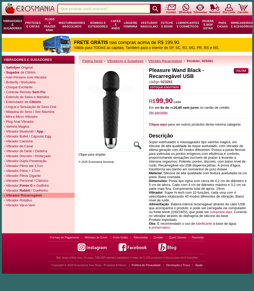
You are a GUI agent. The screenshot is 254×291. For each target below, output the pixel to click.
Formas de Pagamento (64, 237)
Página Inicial (92, 61)
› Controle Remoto (24, 92)
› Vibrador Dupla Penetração (25, 161)
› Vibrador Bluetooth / (23, 131)
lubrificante (204, 223)
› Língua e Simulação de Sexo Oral (30, 107)
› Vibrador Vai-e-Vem (19, 205)
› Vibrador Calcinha (18, 141)
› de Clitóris (19, 72)
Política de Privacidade (146, 265)
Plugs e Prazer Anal (49, 25)
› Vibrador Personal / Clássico (26, 181)
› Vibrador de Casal (18, 146)
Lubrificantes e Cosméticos (187, 24)
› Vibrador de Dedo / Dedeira (25, 151)
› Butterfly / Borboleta (19, 82)
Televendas (140, 237)
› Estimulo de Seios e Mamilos (26, 97)
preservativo (161, 227)
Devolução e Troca (178, 265)
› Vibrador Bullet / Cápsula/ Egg (27, 136)
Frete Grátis (120, 237)
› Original (18, 67)
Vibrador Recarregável (165, 61)
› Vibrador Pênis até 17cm (23, 166)
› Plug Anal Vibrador (19, 121)
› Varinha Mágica (16, 126)
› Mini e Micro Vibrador (21, 117)
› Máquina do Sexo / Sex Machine (29, 112)
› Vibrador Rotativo (18, 200)
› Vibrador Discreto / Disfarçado (27, 156)
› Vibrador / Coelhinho (26, 190)
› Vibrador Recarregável (23, 195)
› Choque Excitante (18, 87)
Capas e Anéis (116, 24)
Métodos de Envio (96, 237)
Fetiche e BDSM (167, 24)
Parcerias (198, 237)
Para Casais (222, 24)
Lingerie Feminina (130, 24)
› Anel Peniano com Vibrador (25, 77)
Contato (158, 237)
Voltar (241, 70)
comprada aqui (221, 212)
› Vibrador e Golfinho (26, 185)
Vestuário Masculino (149, 24)
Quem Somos (177, 237)
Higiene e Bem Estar (208, 24)
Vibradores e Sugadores (12, 24)
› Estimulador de (22, 102)
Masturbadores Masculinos (72, 24)
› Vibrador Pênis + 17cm (22, 171)
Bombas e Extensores (98, 24)
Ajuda (198, 265)
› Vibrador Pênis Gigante (22, 176)
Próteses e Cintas (33, 24)
